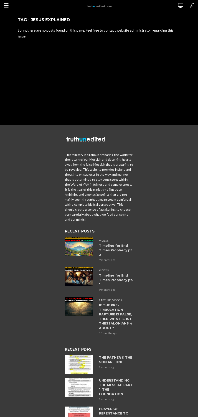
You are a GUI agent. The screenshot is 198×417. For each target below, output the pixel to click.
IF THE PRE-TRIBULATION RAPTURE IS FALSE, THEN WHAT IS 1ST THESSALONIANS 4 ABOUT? (115, 316)
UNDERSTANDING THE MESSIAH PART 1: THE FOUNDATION (116, 387)
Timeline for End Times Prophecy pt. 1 (116, 280)
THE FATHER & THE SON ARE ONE (115, 359)
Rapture (105, 300)
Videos (104, 240)
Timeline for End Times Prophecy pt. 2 (116, 250)
